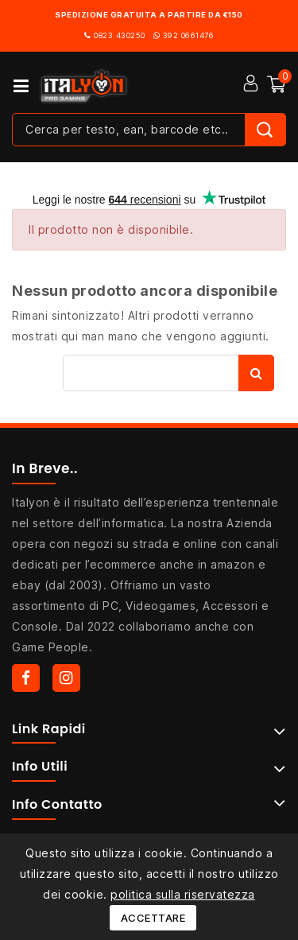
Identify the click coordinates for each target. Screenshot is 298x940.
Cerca (256, 373)
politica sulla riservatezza (182, 894)
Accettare (153, 917)
